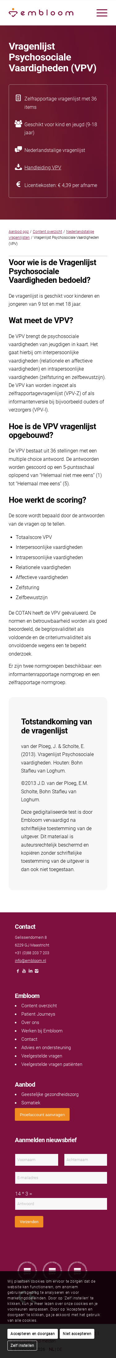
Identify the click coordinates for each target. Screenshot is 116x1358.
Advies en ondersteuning (46, 1047)
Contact (29, 1039)
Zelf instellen (22, 1345)
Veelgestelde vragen (41, 1056)
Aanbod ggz (19, 231)
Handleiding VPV (42, 168)
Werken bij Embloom (41, 1031)
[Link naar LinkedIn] (30, 972)
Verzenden (29, 1221)
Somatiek (30, 1103)
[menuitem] (98, 12)
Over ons (30, 1022)
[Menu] (98, 12)
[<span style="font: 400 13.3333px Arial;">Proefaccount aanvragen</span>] (42, 1114)
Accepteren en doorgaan (33, 1334)
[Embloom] (48, 12)
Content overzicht (47, 231)
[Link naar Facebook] (18, 972)
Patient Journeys (38, 1014)
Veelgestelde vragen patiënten (51, 1064)
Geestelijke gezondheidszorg (50, 1094)
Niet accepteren (77, 1334)
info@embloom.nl (30, 960)
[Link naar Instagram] (36, 972)
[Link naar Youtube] (24, 972)
